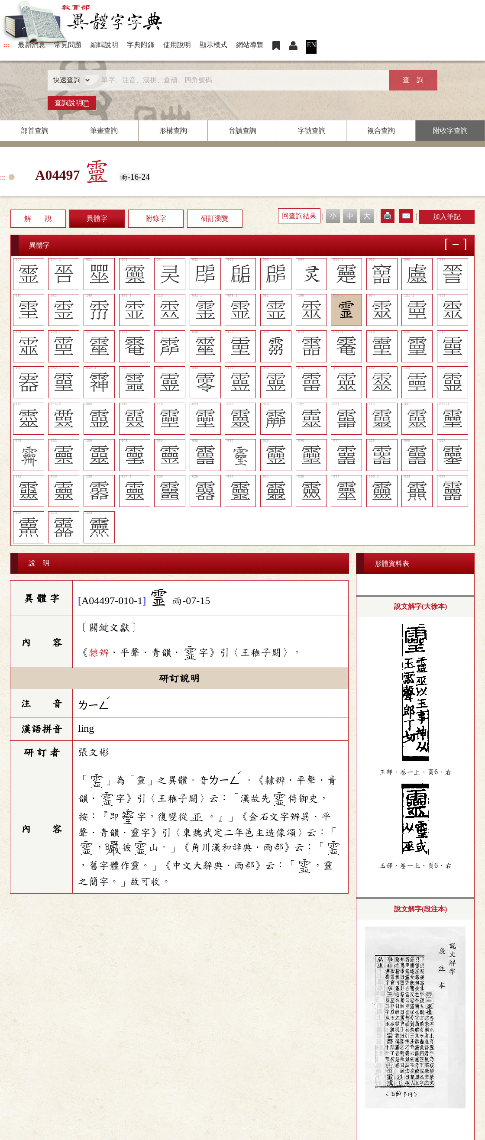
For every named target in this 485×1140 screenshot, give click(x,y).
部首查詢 (34, 130)
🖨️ (387, 216)
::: (6, 44)
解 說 (38, 218)
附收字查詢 (450, 130)
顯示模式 (213, 44)
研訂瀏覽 (215, 218)
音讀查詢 (242, 130)
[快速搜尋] (239, 80)
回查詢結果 (299, 216)
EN (311, 44)
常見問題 (68, 44)
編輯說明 (104, 44)
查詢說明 (72, 103)
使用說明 (177, 44)
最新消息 (31, 44)
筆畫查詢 (104, 130)
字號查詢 (312, 130)
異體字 (97, 218)
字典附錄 (141, 44)
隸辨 (98, 652)
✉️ (406, 216)
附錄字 (156, 218)
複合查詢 (381, 130)
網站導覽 (250, 44)
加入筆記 (447, 216)
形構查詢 (173, 130)
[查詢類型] (69, 80)
